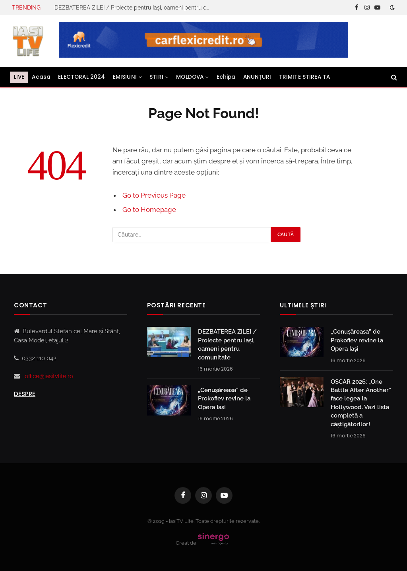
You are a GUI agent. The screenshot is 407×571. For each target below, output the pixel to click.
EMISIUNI (125, 77)
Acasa (41, 77)
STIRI (156, 77)
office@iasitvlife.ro (49, 376)
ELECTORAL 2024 (81, 77)
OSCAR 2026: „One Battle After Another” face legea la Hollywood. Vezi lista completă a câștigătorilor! (361, 403)
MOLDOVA (190, 77)
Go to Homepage (149, 210)
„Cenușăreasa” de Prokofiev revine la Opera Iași (224, 398)
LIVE (19, 77)
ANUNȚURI (257, 77)
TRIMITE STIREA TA (304, 77)
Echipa (226, 77)
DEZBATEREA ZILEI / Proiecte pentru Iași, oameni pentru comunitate (133, 7)
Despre (24, 394)
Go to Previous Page (154, 195)
